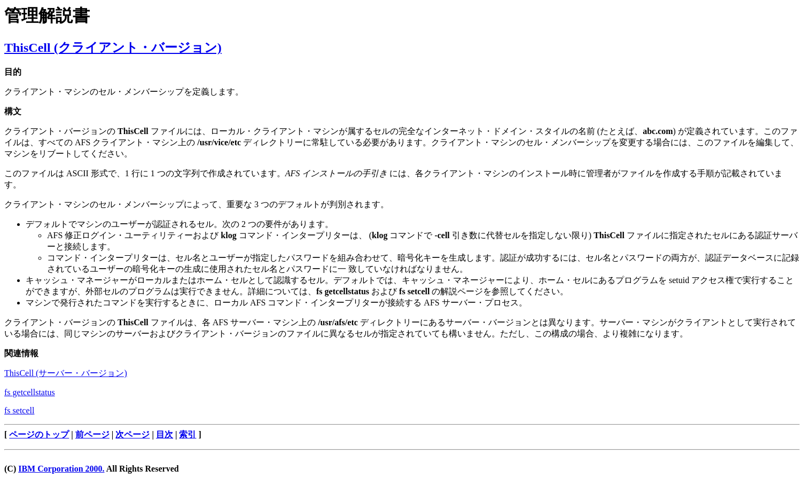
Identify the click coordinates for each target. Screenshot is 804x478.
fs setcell (19, 410)
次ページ (132, 434)
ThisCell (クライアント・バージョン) (113, 47)
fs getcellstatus (29, 392)
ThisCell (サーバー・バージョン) (65, 373)
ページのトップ (39, 434)
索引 (187, 434)
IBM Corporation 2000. (61, 468)
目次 (164, 434)
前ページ (92, 434)
